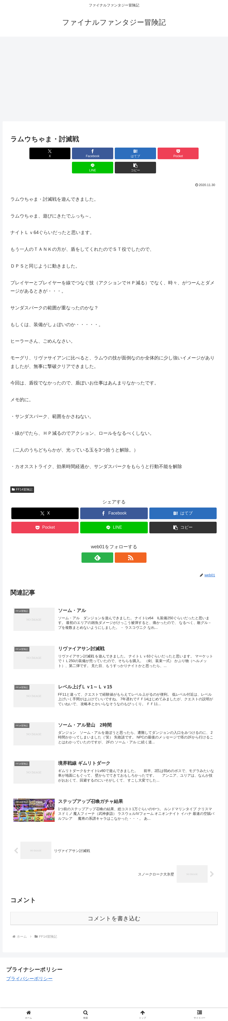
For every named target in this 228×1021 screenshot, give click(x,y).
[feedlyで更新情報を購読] (108, 543)
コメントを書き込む (114, 907)
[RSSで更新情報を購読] (120, 543)
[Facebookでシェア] (61, 153)
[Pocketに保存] (131, 153)
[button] (201, 153)
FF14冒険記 (22, 475)
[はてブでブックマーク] (96, 153)
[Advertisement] (114, 79)
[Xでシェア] (27, 153)
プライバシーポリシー (29, 967)
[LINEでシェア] (166, 153)
